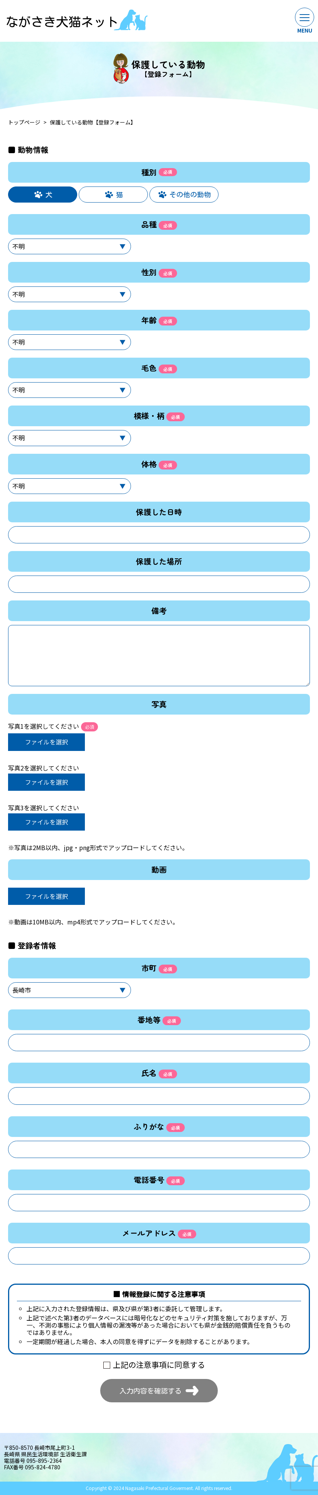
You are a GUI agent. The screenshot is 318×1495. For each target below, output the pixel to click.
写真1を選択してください (53, 726)
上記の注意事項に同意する (159, 1364)
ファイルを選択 (46, 741)
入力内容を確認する (150, 1390)
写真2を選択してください (43, 768)
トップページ (24, 122)
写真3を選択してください (43, 807)
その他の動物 (190, 194)
